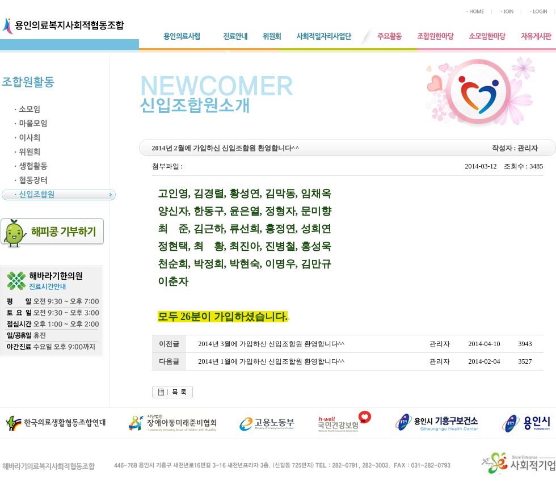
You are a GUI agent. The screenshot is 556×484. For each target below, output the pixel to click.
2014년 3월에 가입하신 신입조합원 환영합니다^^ (271, 344)
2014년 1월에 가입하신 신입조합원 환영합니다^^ (271, 361)
